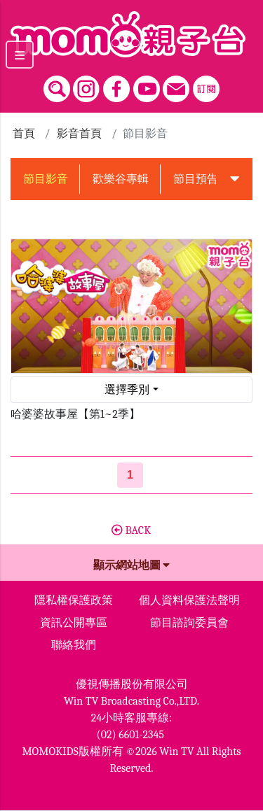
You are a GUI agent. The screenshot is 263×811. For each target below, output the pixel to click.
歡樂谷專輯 (121, 179)
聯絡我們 (73, 645)
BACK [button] (131, 530)
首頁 (24, 133)
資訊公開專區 (73, 622)
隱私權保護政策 (73, 600)
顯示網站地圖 (131, 565)
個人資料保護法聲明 (189, 600)
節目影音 (45, 179)
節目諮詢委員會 (189, 622)
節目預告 (195, 179)
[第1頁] (130, 475)
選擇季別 (126, 389)
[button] (234, 179)
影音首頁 (79, 133)
